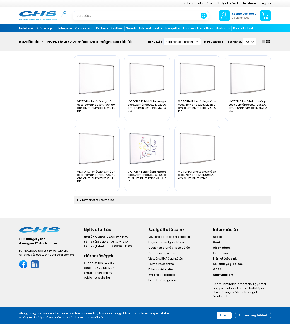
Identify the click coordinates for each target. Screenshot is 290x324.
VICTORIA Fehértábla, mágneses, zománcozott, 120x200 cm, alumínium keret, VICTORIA (248, 106)
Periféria (102, 28)
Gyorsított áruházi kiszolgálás (169, 248)
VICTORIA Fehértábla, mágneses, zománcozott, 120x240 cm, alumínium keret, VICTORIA (96, 176)
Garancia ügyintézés (163, 253)
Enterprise (65, 28)
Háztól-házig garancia (164, 280)
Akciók (217, 237)
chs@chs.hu (103, 273)
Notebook (26, 28)
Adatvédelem (223, 275)
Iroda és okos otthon (198, 28)
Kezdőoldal (29, 41)
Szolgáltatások (228, 3)
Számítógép (45, 28)
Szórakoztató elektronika (144, 28)
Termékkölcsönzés (161, 264)
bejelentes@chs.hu (97, 277)
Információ (205, 3)
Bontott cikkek (243, 28)
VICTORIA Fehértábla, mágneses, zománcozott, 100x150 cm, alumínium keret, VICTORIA (96, 106)
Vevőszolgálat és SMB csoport (169, 237)
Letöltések (249, 3)
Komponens (84, 28)
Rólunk (188, 3)
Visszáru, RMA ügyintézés (165, 258)
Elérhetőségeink (225, 258)
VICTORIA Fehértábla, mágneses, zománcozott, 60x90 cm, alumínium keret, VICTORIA (147, 176)
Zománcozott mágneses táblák (102, 41)
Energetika (172, 28)
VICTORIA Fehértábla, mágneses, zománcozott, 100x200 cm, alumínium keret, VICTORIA (147, 106)
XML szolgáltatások (161, 275)
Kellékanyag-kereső (228, 264)
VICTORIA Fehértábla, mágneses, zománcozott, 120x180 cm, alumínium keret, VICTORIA (197, 106)
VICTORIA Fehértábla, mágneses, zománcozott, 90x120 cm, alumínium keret (197, 175)
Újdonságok (221, 248)
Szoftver (117, 28)
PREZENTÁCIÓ (56, 41)
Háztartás (223, 28)
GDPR (217, 269)
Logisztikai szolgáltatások (166, 242)
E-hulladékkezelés (160, 269)
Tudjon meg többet (253, 315)
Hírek (216, 242)
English (266, 3)
